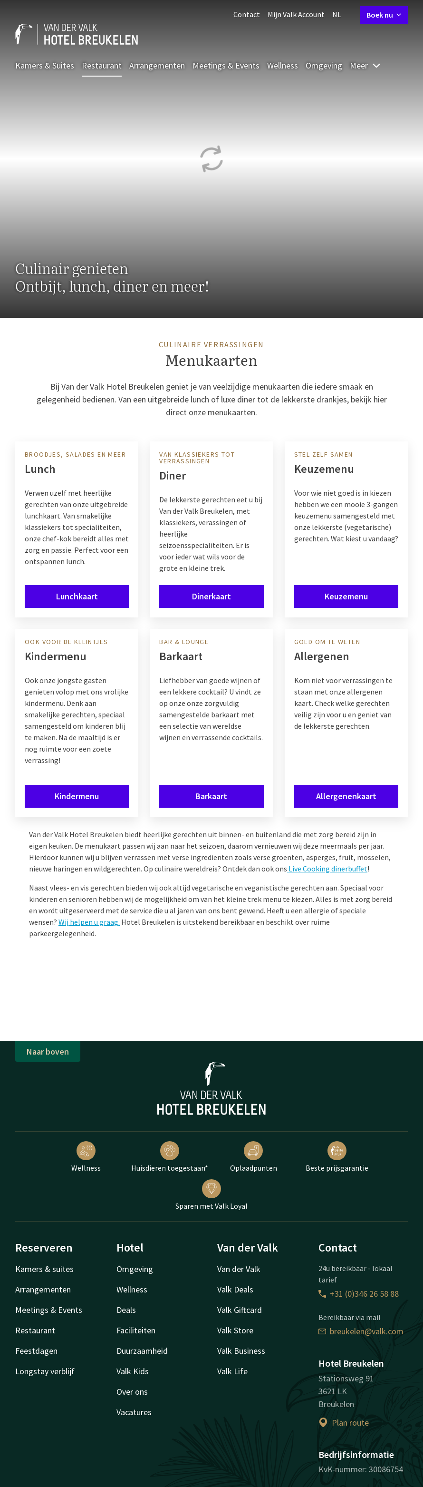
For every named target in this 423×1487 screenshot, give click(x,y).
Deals (126, 1309)
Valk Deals (235, 1289)
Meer (365, 65)
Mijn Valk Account (296, 14)
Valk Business (241, 1350)
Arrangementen (157, 65)
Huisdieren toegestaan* (169, 1157)
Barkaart (211, 796)
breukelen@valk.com (361, 1331)
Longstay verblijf (45, 1371)
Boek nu (384, 15)
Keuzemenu (346, 596)
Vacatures (134, 1412)
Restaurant (102, 65)
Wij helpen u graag (88, 922)
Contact (246, 14)
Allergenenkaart (346, 796)
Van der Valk (238, 1268)
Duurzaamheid (142, 1350)
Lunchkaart (77, 596)
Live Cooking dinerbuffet (327, 868)
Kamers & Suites (44, 65)
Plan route (343, 1422)
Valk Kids (132, 1371)
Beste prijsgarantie (337, 1157)
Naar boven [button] (48, 1051)
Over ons (132, 1391)
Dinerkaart (211, 596)
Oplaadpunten (253, 1157)
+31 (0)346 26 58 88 (358, 1293)
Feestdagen (36, 1350)
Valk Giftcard (239, 1309)
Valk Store (235, 1330)
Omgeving (324, 65)
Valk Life (232, 1371)
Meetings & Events (226, 65)
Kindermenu (77, 796)
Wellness (282, 65)
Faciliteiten (135, 1330)
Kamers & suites (44, 1268)
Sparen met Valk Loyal (211, 1195)
